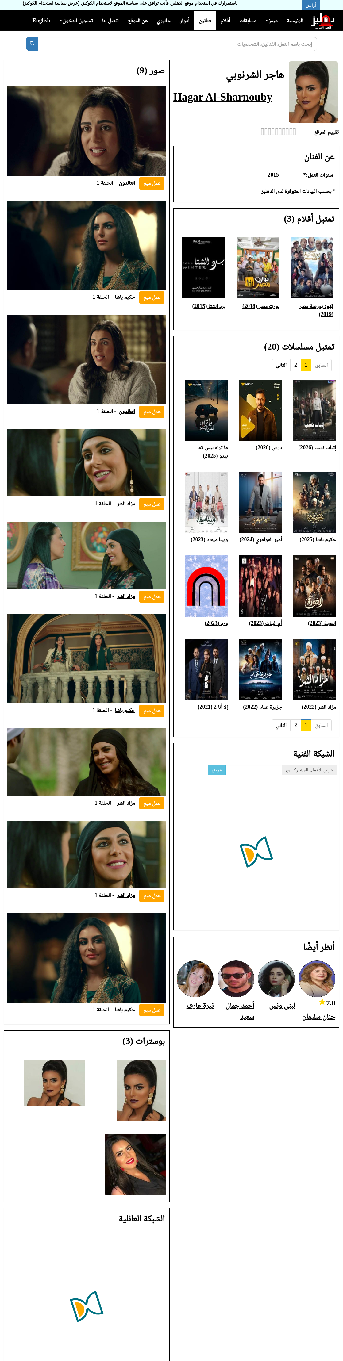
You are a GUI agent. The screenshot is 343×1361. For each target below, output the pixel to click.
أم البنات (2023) (265, 623)
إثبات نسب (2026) (317, 447)
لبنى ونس (282, 1005)
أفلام (225, 20)
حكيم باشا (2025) (317, 539)
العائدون (127, 183)
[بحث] (32, 44)
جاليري (164, 20)
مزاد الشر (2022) (319, 707)
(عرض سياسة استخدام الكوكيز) (51, 3)
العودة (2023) (322, 623)
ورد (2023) (216, 623)
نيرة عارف (200, 1005)
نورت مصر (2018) (260, 306)
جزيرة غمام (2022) (262, 707)
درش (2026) (269, 447)
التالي (281, 365)
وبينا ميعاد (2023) (209, 539)
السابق (321, 365)
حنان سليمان (318, 1016)
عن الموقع (138, 20)
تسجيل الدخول (76, 20)
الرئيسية (295, 20)
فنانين (205, 20)
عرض (217, 770)
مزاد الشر (126, 503)
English (41, 20)
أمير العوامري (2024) (261, 539)
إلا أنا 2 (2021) (213, 707)
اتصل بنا (110, 20)
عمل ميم (151, 183)
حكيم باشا (125, 297)
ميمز (271, 20)
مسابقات (247, 20)
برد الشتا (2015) (208, 306)
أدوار (184, 20)
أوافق (311, 5)
